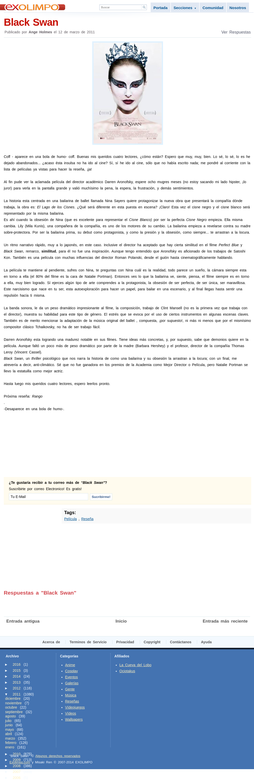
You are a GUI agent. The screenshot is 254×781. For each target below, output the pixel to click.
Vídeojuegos (75, 707)
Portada (160, 8)
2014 (16, 676)
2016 (16, 664)
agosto (10, 716)
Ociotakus (127, 671)
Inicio (121, 621)
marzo (10, 738)
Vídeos (70, 713)
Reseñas (72, 701)
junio (9, 725)
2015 (16, 670)
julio (8, 721)
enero (9, 747)
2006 (16, 778)
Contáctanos (181, 642)
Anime (70, 665)
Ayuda (206, 642)
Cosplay (71, 671)
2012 (16, 688)
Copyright (152, 642)
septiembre (14, 712)
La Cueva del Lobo (136, 665)
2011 (16, 694)
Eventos (71, 677)
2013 (16, 682)
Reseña (87, 519)
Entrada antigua (22, 621)
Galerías (72, 683)
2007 (16, 772)
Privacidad (125, 642)
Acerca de (51, 642)
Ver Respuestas (236, 32)
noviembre (13, 703)
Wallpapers (74, 719)
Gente (70, 689)
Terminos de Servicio (88, 642)
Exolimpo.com (20, 762)
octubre (11, 707)
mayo (9, 730)
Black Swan (127, 22)
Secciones (185, 8)
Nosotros (237, 8)
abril (8, 734)
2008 (16, 766)
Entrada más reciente (225, 621)
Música (70, 695)
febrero (10, 743)
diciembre (13, 698)
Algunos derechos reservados (57, 756)
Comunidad (212, 8)
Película (70, 519)
